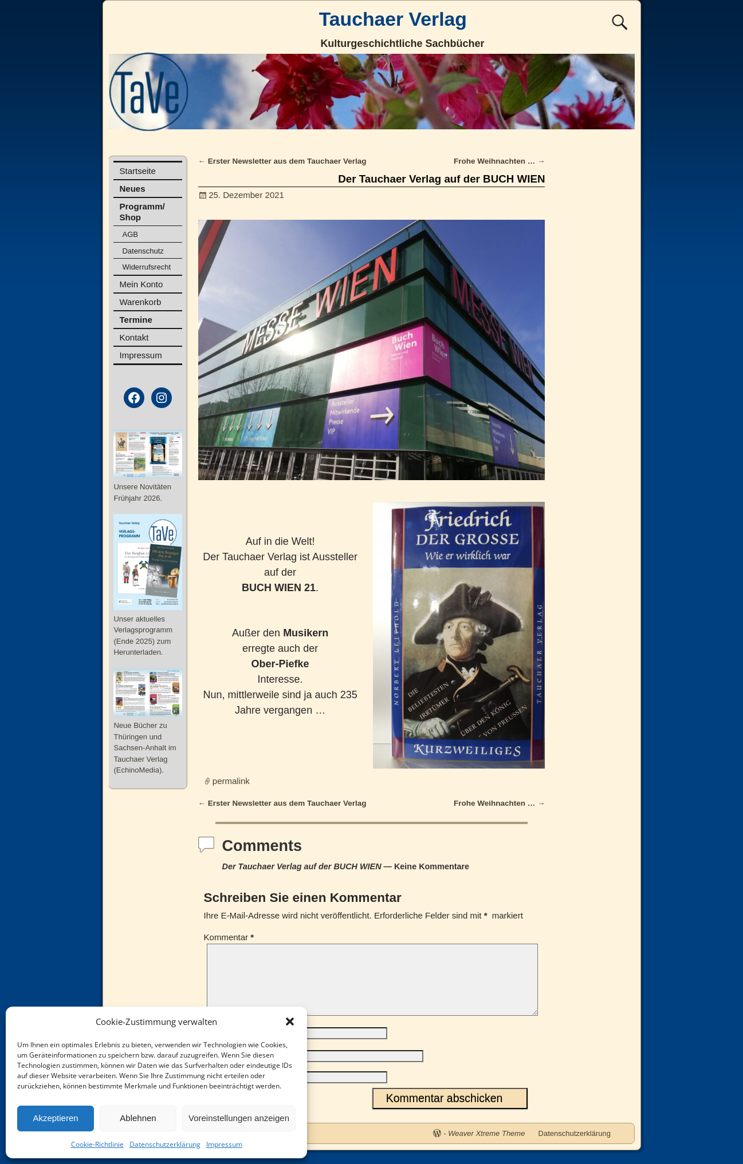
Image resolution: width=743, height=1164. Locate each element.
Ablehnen (138, 1118)
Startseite (137, 171)
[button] (290, 1021)
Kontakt (133, 337)
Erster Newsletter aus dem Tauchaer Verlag (282, 161)
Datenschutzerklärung (165, 1144)
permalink (231, 781)
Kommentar (230, 937)
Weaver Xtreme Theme (486, 1147)
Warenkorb (140, 302)
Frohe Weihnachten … (499, 161)
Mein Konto (141, 284)
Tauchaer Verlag (393, 19)
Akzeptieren (55, 1118)
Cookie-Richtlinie (97, 1144)
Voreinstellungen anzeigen (238, 1118)
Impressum (224, 1144)
